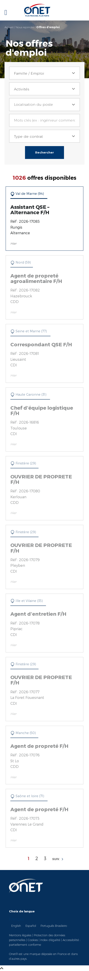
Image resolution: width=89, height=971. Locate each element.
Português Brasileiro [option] (54, 925)
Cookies (33, 940)
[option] (16, 925)
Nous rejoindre (25, 27)
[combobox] (44, 73)
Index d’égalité (50, 940)
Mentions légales (20, 935)
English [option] (16, 925)
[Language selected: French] (44, 922)
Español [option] (30, 925)
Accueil (9, 27)
